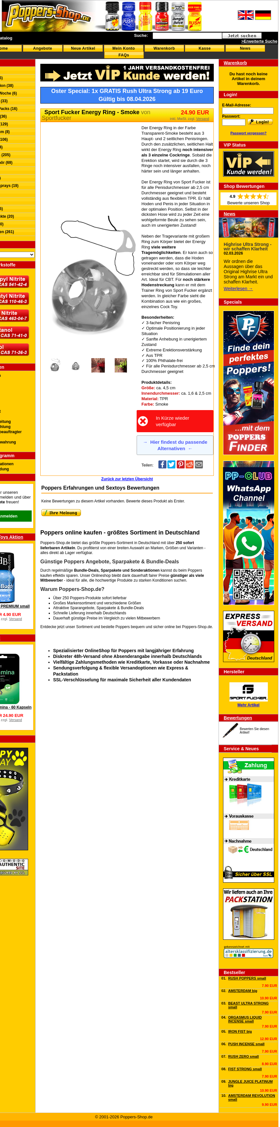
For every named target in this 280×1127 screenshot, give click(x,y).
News (245, 48)
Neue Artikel (83, 48)
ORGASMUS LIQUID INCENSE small (245, 1019)
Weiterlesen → (238, 288)
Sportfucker (56, 118)
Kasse (205, 48)
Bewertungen (238, 717)
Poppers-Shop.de (197, 627)
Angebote (42, 48)
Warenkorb (164, 48)
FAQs (123, 55)
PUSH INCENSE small (246, 1044)
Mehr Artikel (248, 705)
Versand (15, 619)
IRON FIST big (240, 1031)
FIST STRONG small (245, 1069)
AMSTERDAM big (242, 991)
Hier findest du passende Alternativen (175, 445)
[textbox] (187, 35)
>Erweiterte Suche (259, 41)
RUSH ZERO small (243, 1056)
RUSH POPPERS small (247, 978)
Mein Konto (123, 48)
